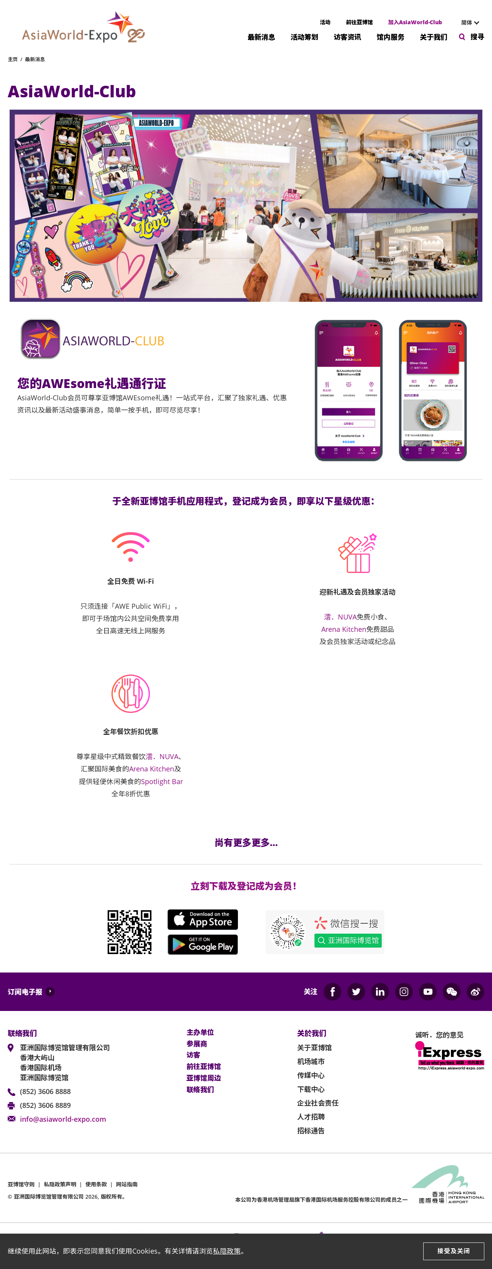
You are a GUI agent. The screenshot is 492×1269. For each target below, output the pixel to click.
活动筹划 (304, 36)
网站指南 (127, 1184)
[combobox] (467, 23)
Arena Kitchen (343, 629)
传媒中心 (311, 1075)
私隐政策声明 (60, 1184)
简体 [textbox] (466, 22)
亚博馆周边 (203, 1078)
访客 (193, 1055)
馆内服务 (390, 36)
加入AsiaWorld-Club (415, 22)
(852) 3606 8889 (45, 1105)
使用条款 (96, 1184)
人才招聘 (311, 1116)
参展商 (196, 1044)
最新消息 (261, 36)
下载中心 (311, 1089)
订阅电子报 (25, 991)
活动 (325, 22)
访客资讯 (347, 36)
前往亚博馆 (359, 22)
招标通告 (311, 1130)
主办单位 (200, 1032)
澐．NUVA (340, 616)
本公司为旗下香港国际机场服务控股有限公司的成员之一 (321, 1199)
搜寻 (477, 36)
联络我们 (200, 1090)
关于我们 (433, 36)
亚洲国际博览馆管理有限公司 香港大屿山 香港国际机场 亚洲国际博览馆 (65, 1062)
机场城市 (311, 1061)
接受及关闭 (453, 1251)
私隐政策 (227, 1251)
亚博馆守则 (21, 1184)
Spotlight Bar (162, 781)
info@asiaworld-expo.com (63, 1119)
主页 (13, 59)
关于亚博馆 (314, 1047)
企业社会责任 (318, 1102)
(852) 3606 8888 (45, 1091)
